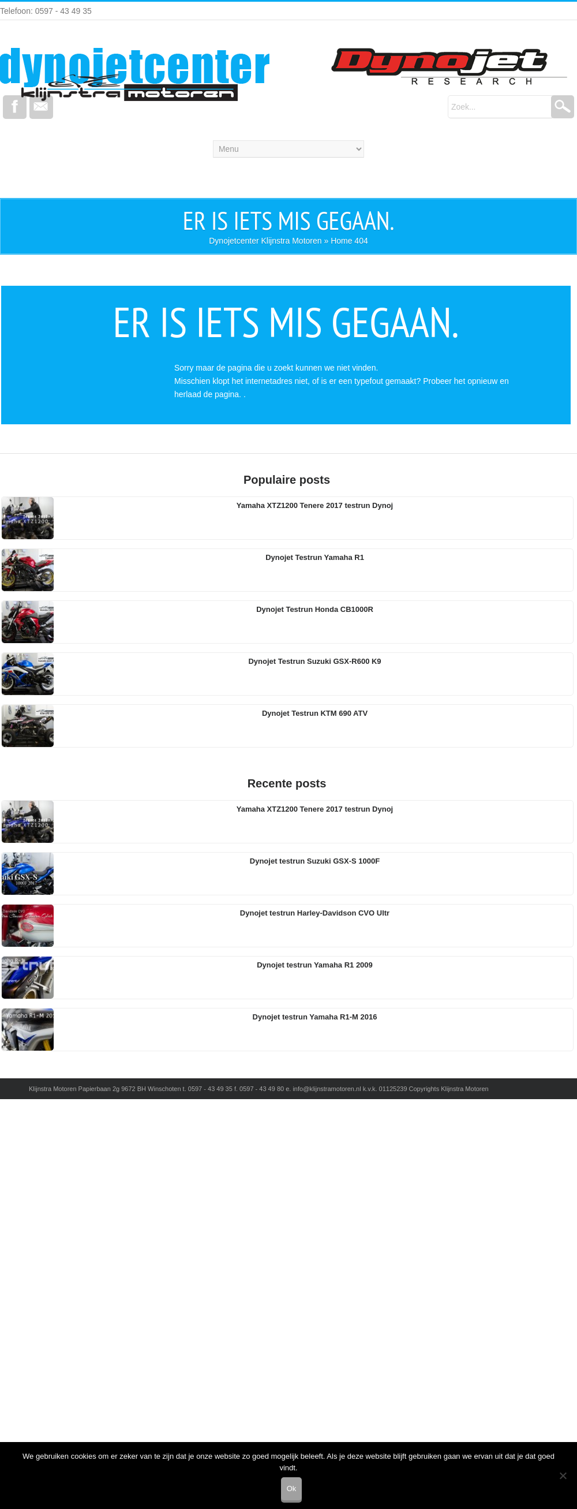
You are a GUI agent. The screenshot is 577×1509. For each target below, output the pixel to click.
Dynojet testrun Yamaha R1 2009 (315, 965)
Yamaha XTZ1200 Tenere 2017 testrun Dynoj (315, 505)
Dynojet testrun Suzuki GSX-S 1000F (315, 861)
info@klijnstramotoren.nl (327, 1088)
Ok (292, 1488)
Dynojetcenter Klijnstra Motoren (265, 240)
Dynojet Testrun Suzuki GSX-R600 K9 (314, 661)
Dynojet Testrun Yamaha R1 (314, 557)
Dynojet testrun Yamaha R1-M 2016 (315, 1017)
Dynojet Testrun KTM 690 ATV (315, 713)
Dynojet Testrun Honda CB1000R (314, 609)
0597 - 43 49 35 (210, 1088)
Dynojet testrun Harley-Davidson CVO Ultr (314, 913)
